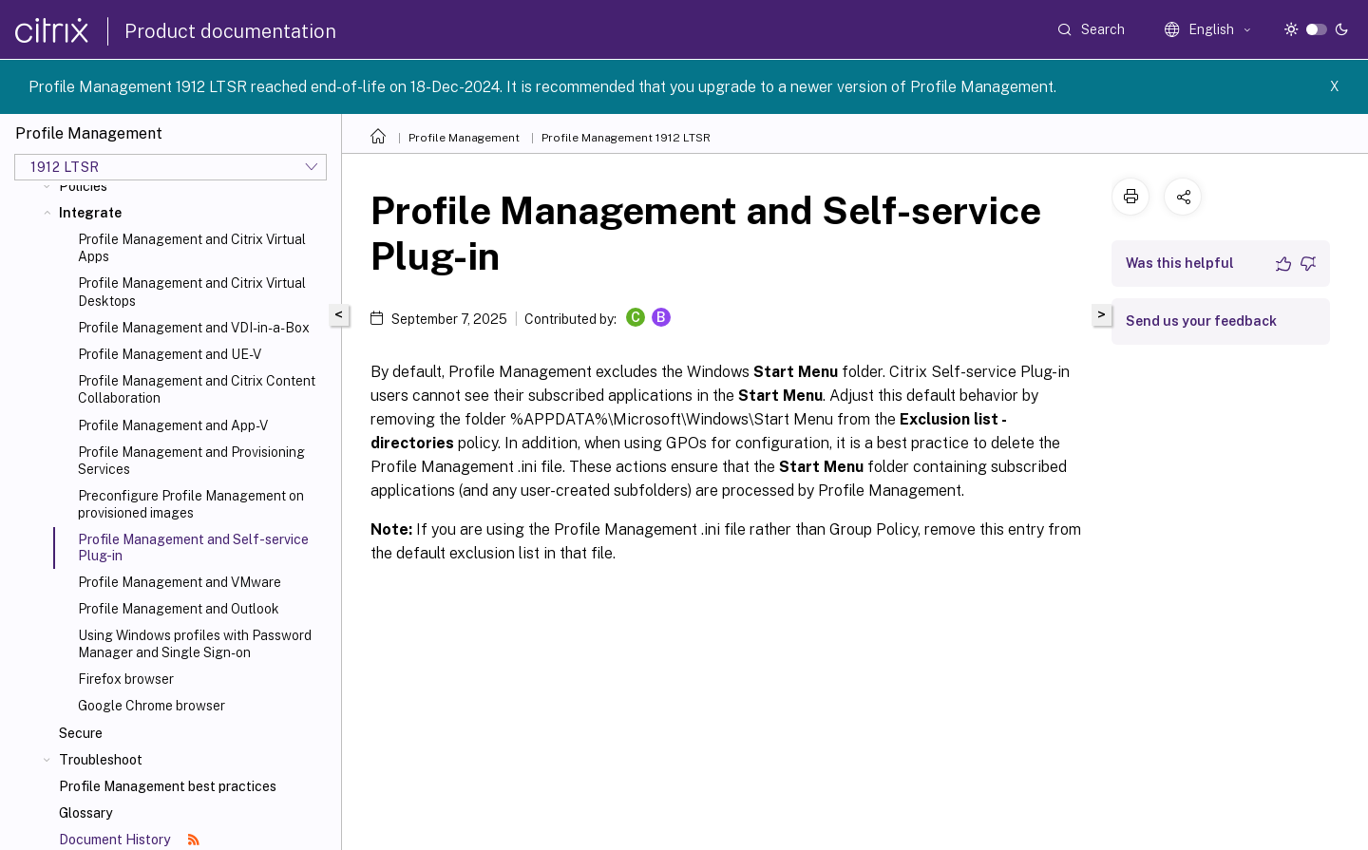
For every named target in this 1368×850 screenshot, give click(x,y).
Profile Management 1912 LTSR (626, 137)
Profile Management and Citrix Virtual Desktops (192, 291)
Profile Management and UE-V (169, 354)
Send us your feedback (1201, 321)
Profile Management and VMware (179, 582)
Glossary (85, 813)
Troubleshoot (100, 759)
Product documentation (230, 31)
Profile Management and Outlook (178, 608)
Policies (83, 186)
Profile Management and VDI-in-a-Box (194, 327)
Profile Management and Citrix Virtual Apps (192, 248)
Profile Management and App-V (173, 425)
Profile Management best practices (167, 786)
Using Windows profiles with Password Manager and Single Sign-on (195, 644)
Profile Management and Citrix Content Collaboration (196, 389)
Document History (129, 839)
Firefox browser (126, 679)
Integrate (90, 212)
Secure (81, 733)
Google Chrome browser (151, 705)
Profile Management (464, 137)
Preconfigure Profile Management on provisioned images (191, 504)
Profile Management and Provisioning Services (191, 460)
